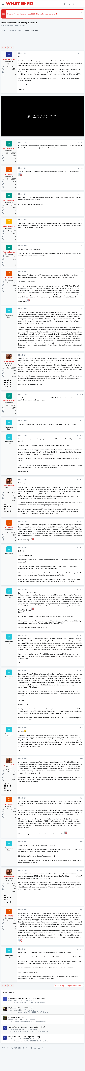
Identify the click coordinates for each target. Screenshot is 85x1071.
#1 (82, 53)
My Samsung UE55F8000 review (20, 1008)
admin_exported (8, 25)
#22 (81, 842)
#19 (81, 728)
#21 (81, 798)
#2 (82, 142)
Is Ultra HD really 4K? (16, 1017)
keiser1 (10, 1000)
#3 (82, 168)
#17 (81, 635)
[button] (3, 4)
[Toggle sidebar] (77, 3)
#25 (81, 949)
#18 (81, 671)
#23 (81, 870)
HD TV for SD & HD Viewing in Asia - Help (24, 1037)
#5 (82, 220)
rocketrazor (19, 1012)
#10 (81, 394)
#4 (82, 194)
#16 (81, 589)
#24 (81, 910)
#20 (81, 759)
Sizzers (16, 1002)
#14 (81, 521)
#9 (82, 355)
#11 (81, 421)
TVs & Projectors (29, 1000)
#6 (82, 246)
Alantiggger (18, 1031)
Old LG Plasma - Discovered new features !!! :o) (26, 1027)
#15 (81, 548)
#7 (82, 272)
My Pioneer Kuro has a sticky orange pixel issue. (26, 998)
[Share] (78, 53)
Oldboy (10, 1010)
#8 (82, 309)
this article (37, 874)
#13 (81, 480)
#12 (81, 435)
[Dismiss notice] (81, 12)
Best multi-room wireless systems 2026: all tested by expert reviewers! (32, 14)
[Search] (82, 4)
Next (10, 48)
